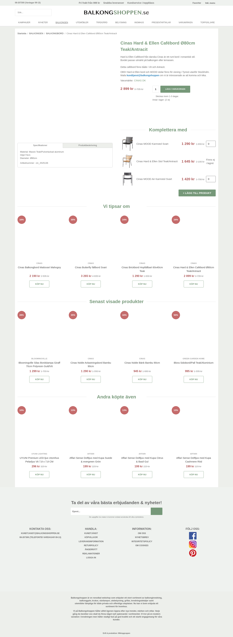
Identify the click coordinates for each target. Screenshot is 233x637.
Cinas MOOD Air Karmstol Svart (154, 179)
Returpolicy (91, 545)
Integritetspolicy (142, 541)
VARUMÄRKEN (186, 22)
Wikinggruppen (124, 633)
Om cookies (141, 545)
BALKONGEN (62, 22)
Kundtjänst (91, 533)
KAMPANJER (24, 22)
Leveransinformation (91, 541)
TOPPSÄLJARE (208, 22)
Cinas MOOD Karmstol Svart (152, 143)
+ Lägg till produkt (197, 193)
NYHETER (43, 22)
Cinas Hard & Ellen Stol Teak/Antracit (157, 161)
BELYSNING (121, 22)
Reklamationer (91, 553)
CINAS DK (140, 80)
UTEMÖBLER (82, 22)
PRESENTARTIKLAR (161, 22)
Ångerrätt (91, 549)
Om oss (142, 533)
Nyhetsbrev (142, 537)
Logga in (91, 557)
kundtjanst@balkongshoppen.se (40, 533)
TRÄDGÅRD (101, 22)
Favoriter (197, 3)
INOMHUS (139, 22)
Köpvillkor (91, 537)
